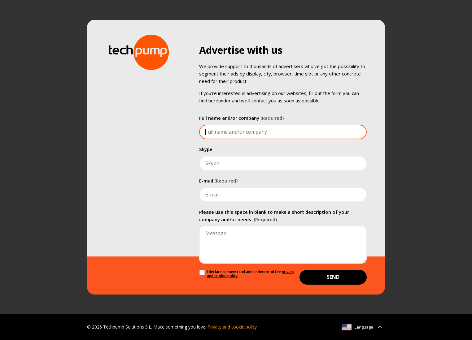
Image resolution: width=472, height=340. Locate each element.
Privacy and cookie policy (232, 327)
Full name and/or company (241, 118)
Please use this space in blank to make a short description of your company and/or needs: (274, 215)
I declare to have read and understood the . (250, 274)
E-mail (218, 181)
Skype (205, 149)
